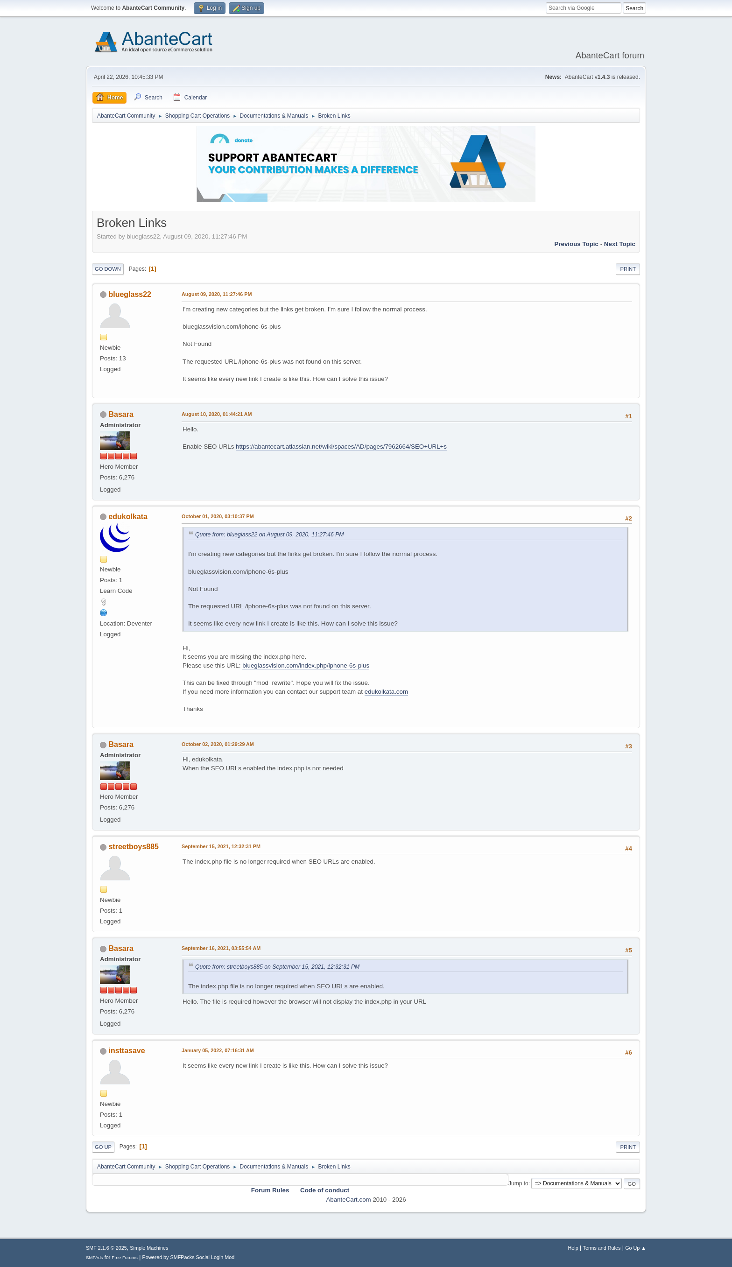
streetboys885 (133, 847)
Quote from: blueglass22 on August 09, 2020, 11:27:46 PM (269, 534)
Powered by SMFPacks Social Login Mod (188, 1257)
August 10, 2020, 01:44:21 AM (217, 414)
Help (573, 1248)
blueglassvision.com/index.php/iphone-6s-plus (305, 665)
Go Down (108, 269)
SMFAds (94, 1257)
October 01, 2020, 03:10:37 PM (218, 516)
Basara (120, 414)
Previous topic (576, 243)
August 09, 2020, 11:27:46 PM (217, 294)
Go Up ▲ (635, 1248)
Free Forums (125, 1257)
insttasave (126, 1051)
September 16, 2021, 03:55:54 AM (221, 948)
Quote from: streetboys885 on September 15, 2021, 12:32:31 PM (277, 967)
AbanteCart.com (348, 1199)
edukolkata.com (386, 691)
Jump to (518, 1183)
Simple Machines (149, 1248)
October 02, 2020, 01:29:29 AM (218, 744)
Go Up (103, 1147)
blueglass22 (129, 294)
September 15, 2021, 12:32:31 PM (221, 846)
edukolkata (128, 517)
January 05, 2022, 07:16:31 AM (218, 1050)
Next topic (619, 243)
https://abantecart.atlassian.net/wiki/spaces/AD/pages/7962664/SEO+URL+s (341, 446)
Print (628, 269)
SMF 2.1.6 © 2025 (106, 1248)
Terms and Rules (602, 1248)
